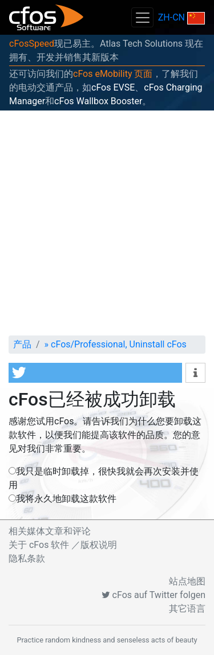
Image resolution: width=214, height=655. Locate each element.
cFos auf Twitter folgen (153, 595)
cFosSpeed (31, 43)
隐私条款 (27, 558)
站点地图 (187, 581)
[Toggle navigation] (142, 17)
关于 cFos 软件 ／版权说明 (63, 544)
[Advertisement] (107, 223)
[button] (95, 373)
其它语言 (187, 608)
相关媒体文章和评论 (50, 531)
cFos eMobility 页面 (112, 73)
